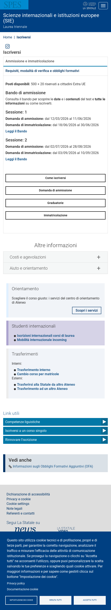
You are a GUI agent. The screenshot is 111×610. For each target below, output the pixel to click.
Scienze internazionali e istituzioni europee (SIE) (51, 18)
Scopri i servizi (87, 310)
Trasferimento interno (33, 370)
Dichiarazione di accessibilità (28, 494)
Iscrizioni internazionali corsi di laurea (46, 336)
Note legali (14, 509)
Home (7, 37)
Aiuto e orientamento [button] (29, 268)
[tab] (55, 257)
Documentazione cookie (22, 589)
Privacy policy (16, 583)
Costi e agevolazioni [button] (28, 257)
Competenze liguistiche (22, 422)
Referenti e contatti (21, 513)
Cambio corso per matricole (38, 374)
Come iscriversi (55, 178)
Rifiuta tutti (55, 600)
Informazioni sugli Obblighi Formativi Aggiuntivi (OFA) (53, 466)
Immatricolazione (55, 215)
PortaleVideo (66, 529)
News (25, 529)
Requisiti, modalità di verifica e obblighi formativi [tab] (42, 71)
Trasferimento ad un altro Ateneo (42, 389)
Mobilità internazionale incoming (42, 340)
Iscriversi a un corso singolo (26, 431)
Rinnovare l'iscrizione (21, 440)
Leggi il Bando (16, 131)
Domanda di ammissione (55, 190)
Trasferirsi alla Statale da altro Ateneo (46, 385)
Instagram (7, 46)
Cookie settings (18, 504)
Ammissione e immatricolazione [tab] (29, 61)
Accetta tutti (89, 600)
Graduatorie (55, 203)
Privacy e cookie (19, 499)
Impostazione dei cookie (21, 600)
